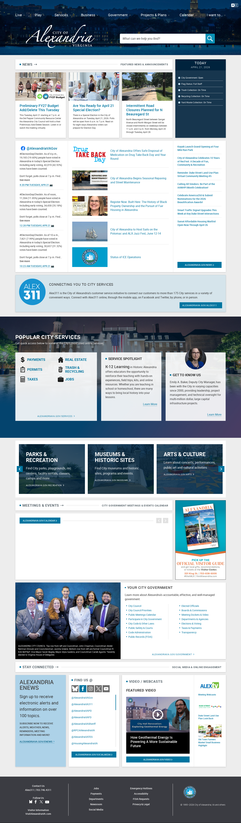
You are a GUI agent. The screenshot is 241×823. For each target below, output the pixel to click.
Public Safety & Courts (140, 628)
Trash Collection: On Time (193, 90)
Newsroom (96, 804)
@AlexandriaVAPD (82, 710)
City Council (134, 606)
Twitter (98, 688)
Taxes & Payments (192, 628)
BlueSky (75, 688)
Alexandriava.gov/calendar (40, 520)
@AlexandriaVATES (82, 736)
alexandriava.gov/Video (157, 759)
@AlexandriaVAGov (42, 148)
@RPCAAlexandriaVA (83, 730)
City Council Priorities (139, 610)
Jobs (69, 379)
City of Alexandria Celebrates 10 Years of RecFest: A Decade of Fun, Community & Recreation (198, 161)
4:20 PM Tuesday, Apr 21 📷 (36, 185)
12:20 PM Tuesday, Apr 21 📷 (37, 225)
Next (221, 469)
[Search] (210, 38)
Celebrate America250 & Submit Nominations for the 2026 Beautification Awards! (195, 199)
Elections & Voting (191, 623)
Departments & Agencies (195, 619)
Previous (20, 469)
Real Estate (76, 360)
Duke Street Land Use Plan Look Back (208, 717)
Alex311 (29, 790)
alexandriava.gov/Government (172, 654)
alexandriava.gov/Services (54, 416)
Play (38, 15)
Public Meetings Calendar (142, 614)
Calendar (187, 15)
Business (88, 15)
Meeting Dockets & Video (195, 614)
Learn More (150, 404)
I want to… (215, 15)
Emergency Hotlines (141, 788)
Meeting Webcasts (207, 694)
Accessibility (141, 793)
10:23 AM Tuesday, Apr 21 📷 (37, 266)
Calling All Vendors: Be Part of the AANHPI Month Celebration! (196, 185)
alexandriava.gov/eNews (37, 741)
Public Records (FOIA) (140, 636)
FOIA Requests (141, 799)
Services (61, 15)
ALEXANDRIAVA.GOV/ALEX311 (199, 305)
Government (118, 15)
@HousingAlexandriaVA (85, 743)
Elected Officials (190, 606)
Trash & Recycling (74, 369)
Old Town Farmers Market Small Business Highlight (209, 742)
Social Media (96, 809)
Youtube (106, 688)
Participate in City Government (145, 619)
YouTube (47, 802)
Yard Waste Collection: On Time (196, 102)
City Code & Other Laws (141, 623)
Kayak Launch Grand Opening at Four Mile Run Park (198, 148)
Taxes (32, 379)
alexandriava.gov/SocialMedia (93, 754)
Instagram (90, 688)
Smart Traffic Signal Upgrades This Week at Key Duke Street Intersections (198, 211)
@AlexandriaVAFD (81, 717)
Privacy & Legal (141, 804)
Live (18, 15)
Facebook (82, 688)
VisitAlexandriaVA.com (38, 813)
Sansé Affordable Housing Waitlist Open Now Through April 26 (196, 223)
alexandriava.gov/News (199, 264)
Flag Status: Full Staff (191, 83)
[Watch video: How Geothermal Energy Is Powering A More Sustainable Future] (158, 725)
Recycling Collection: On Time (195, 96)
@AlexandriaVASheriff (84, 723)
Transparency (189, 632)
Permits (34, 369)
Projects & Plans (153, 15)
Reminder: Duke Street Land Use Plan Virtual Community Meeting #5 (197, 174)
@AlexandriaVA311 (82, 704)
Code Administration (139, 632)
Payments (36, 360)
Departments (96, 799)
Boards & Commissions (194, 610)
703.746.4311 (43, 790)
